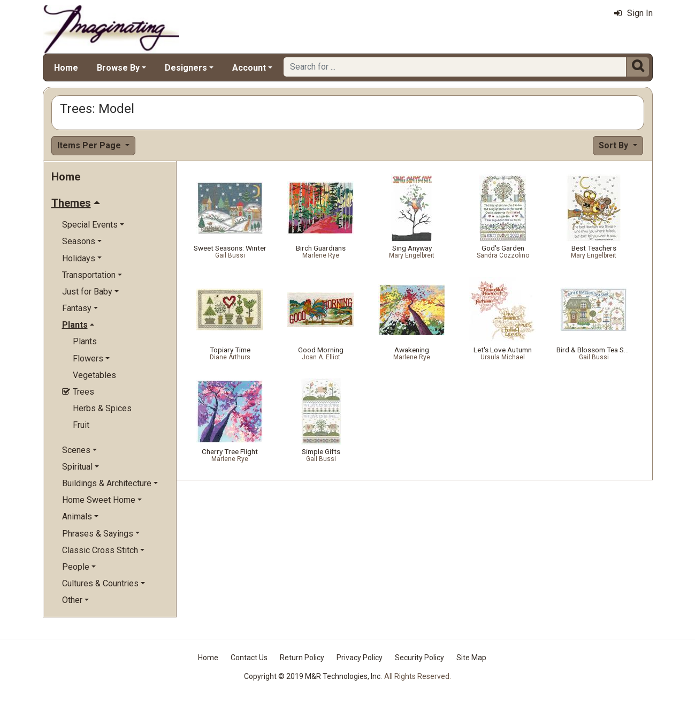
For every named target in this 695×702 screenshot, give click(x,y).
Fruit (81, 425)
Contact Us (249, 657)
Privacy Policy (360, 657)
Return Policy (302, 657)
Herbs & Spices (102, 408)
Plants (85, 341)
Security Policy (419, 657)
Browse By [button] (118, 68)
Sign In (633, 13)
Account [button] (249, 68)
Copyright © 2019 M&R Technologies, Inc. (313, 676)
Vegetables (94, 375)
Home (66, 68)
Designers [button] (186, 68)
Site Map (471, 657)
